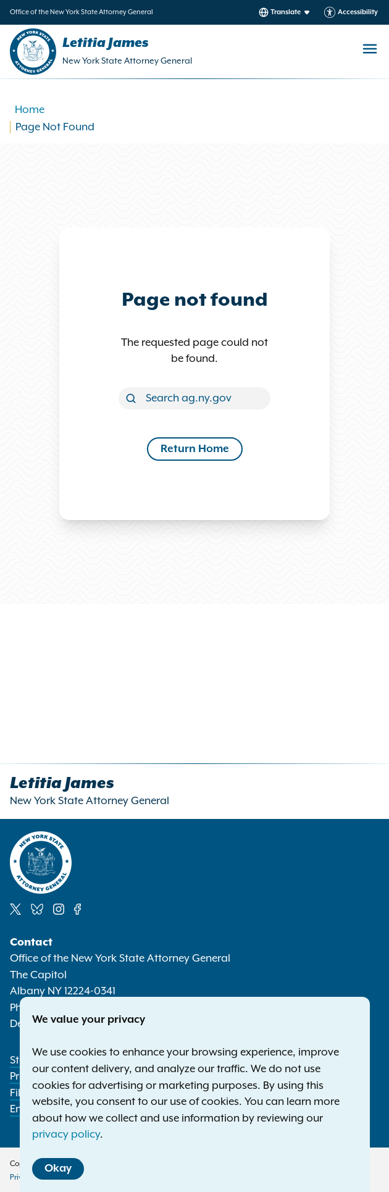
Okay (58, 1168)
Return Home (195, 449)
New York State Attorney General (127, 61)
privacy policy (66, 1134)
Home (29, 110)
